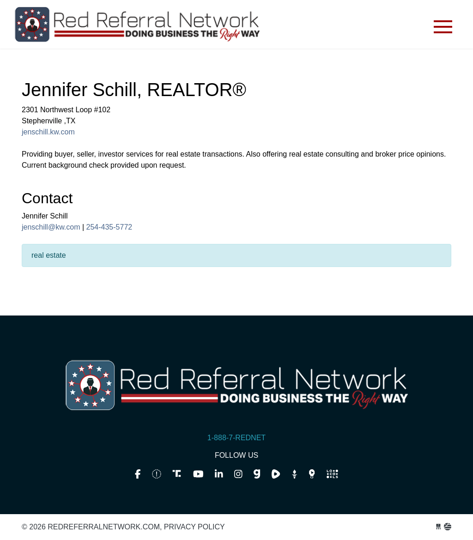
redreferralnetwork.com (137, 26)
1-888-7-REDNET (236, 438)
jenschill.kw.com (48, 132)
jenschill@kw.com (51, 227)
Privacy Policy (194, 527)
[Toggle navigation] (443, 26)
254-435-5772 (109, 227)
